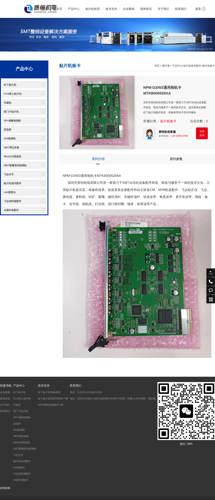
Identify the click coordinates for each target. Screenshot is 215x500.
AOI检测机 (10, 138)
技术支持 (111, 8)
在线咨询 (201, 133)
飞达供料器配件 (12, 201)
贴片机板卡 (208, 65)
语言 (200, 9)
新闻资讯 (146, 8)
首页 (59, 8)
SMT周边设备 (11, 147)
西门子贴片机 (11, 111)
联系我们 (181, 8)
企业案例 (128, 8)
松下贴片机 (10, 84)
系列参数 (176, 159)
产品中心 (74, 8)
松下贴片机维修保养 (49, 392)
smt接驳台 (10, 192)
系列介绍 (98, 159)
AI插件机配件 (11, 210)
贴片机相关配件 (12, 183)
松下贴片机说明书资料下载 (53, 398)
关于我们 (163, 8)
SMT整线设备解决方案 (50, 404)
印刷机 (7, 102)
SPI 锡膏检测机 (12, 120)
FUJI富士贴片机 (13, 93)
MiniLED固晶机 (12, 156)
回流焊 (7, 129)
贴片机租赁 (92, 8)
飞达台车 (9, 174)
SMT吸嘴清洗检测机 (15, 165)
